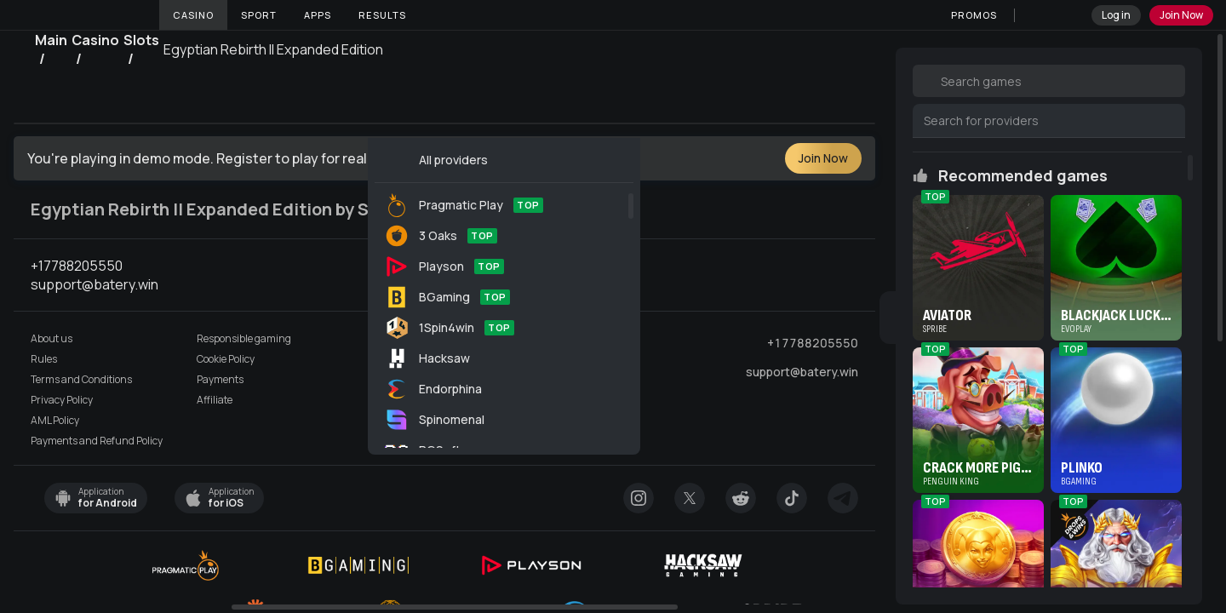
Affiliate (214, 400)
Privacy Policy (62, 400)
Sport (259, 15)
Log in (1116, 15)
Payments (220, 380)
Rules (44, 359)
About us (51, 339)
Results (382, 15)
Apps (317, 15)
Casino (193, 15)
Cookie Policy (226, 359)
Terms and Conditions (81, 380)
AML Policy (55, 420)
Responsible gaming (244, 339)
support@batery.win (802, 372)
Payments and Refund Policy (97, 441)
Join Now (1181, 15)
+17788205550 (812, 343)
